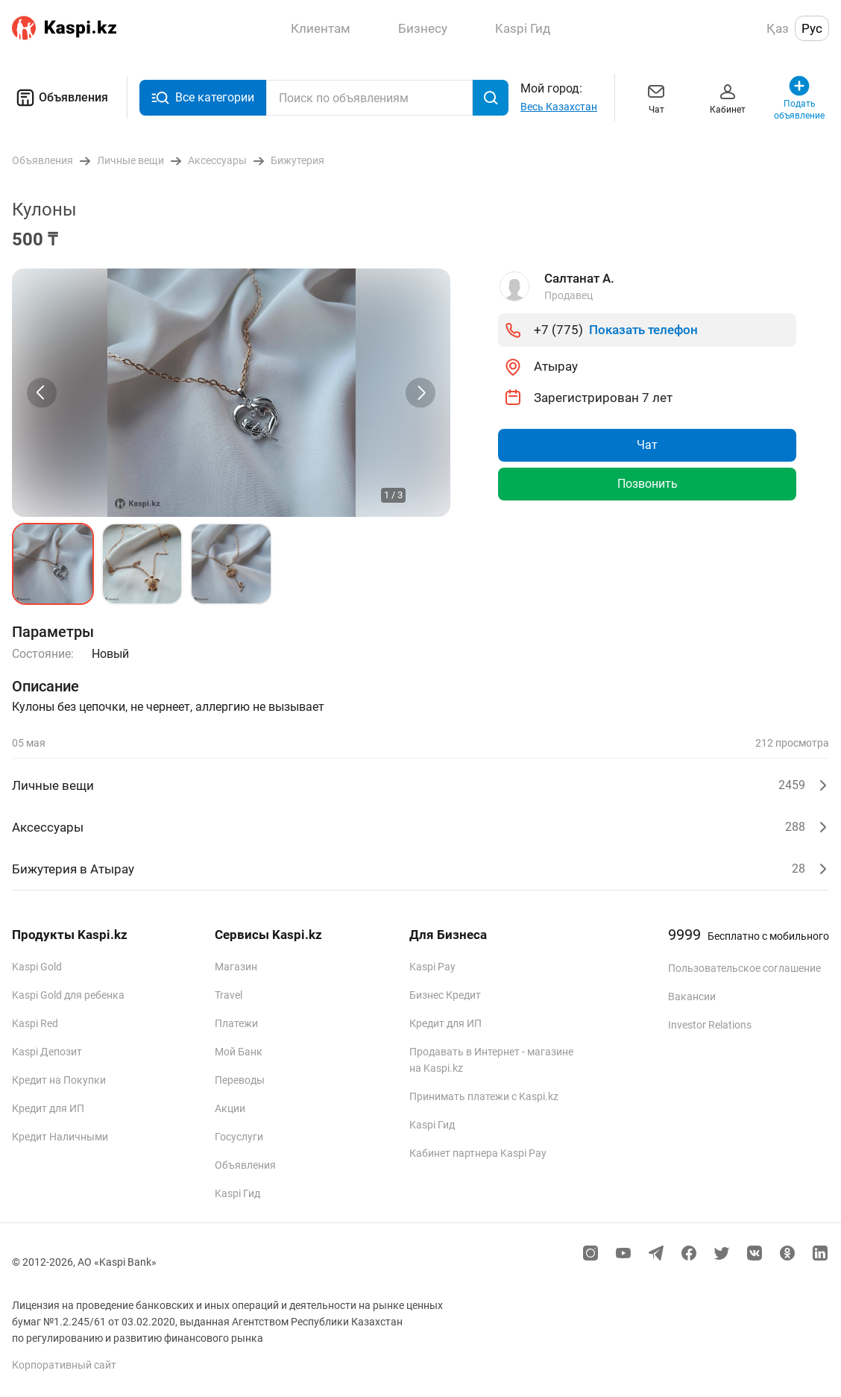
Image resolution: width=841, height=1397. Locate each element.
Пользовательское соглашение (744, 968)
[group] (231, 393)
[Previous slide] (42, 392)
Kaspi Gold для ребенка (68, 995)
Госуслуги (239, 1137)
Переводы (240, 1080)
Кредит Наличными (60, 1137)
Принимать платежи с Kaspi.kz (483, 1096)
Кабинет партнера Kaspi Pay (478, 1153)
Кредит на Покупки (59, 1080)
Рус (811, 28)
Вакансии (692, 996)
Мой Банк (238, 1052)
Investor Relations (710, 1025)
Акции (230, 1108)
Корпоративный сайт (64, 1365)
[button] (53, 564)
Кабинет (728, 97)
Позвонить (647, 484)
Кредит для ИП (48, 1108)
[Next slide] (420, 392)
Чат (656, 97)
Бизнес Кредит (445, 995)
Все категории (202, 98)
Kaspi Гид (237, 1193)
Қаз (777, 28)
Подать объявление (799, 97)
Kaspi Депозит (47, 1052)
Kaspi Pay (432, 967)
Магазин (236, 967)
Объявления (60, 97)
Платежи (236, 1023)
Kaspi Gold (37, 967)
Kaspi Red (35, 1023)
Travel (228, 995)
